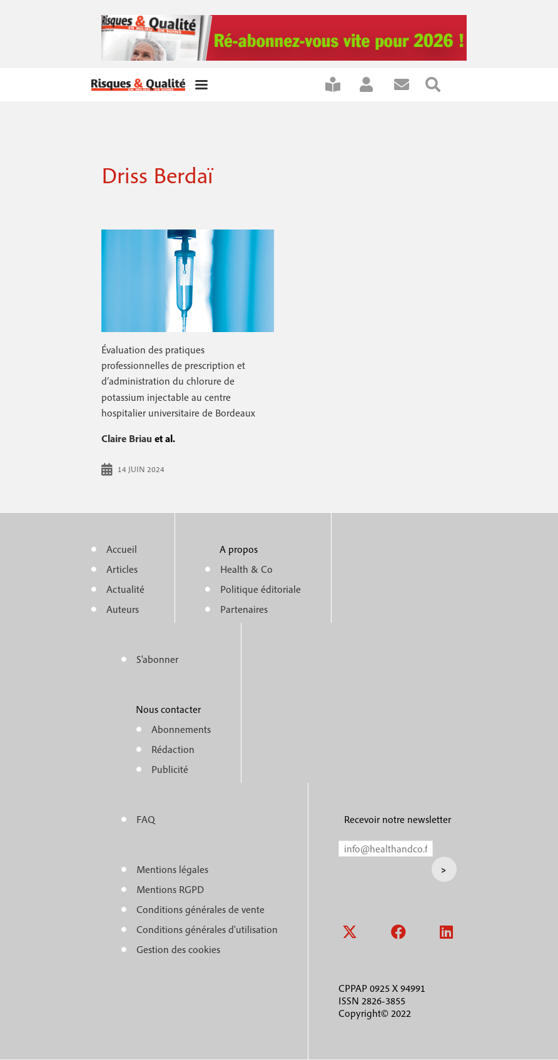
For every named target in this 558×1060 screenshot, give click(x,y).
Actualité (125, 589)
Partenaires (244, 609)
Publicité (169, 769)
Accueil (121, 549)
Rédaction (173, 749)
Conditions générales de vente (200, 909)
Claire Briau (126, 438)
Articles (122, 569)
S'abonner (341, 85)
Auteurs (122, 609)
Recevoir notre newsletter (397, 819)
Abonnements (181, 729)
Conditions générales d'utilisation (207, 929)
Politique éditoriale (260, 589)
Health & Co (246, 569)
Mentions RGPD (170, 889)
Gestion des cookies (178, 949)
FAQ (145, 819)
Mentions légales (172, 869)
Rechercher (441, 85)
